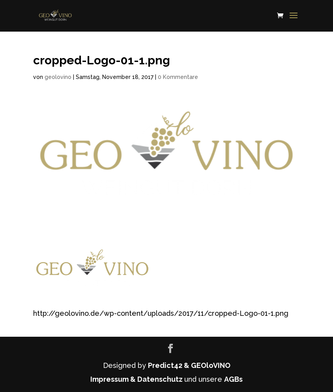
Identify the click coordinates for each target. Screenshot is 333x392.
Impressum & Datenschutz (137, 379)
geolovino (58, 77)
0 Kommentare (178, 77)
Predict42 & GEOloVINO (189, 365)
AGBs (233, 379)
